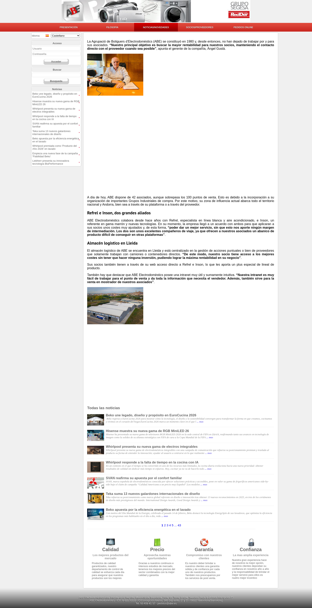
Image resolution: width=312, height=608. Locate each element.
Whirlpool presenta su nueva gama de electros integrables (53, 110)
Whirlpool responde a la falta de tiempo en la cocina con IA (152, 462)
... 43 (177, 525)
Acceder (56, 61)
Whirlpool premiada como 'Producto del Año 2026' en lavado (54, 147)
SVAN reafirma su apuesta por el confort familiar (144, 478)
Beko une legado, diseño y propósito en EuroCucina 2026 (151, 415)
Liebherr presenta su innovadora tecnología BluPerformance (50, 162)
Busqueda (56, 81)
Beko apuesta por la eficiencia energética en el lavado (148, 510)
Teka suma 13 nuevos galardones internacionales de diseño (51, 133)
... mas (200, 421)
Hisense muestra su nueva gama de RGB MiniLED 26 (147, 431)
